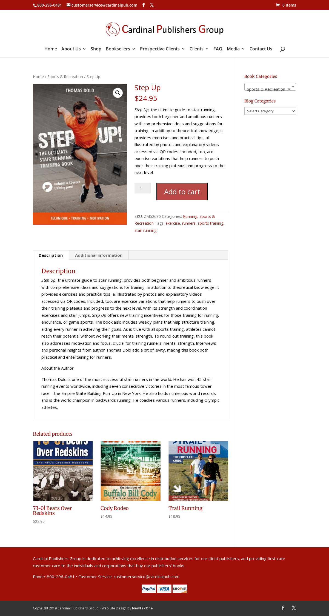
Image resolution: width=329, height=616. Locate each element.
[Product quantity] (143, 188)
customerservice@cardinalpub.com (146, 576)
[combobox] (270, 87)
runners (189, 223)
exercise (172, 223)
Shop (96, 49)
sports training (210, 223)
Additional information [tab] (98, 255)
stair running (145, 230)
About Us (71, 49)
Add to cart (182, 191)
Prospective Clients (160, 49)
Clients (197, 49)
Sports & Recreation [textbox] (268, 89)
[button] (118, 93)
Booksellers (118, 49)
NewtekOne (142, 608)
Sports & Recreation (65, 76)
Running (190, 216)
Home (50, 49)
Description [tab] (51, 255)
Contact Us (261, 49)
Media (233, 49)
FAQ (217, 49)
